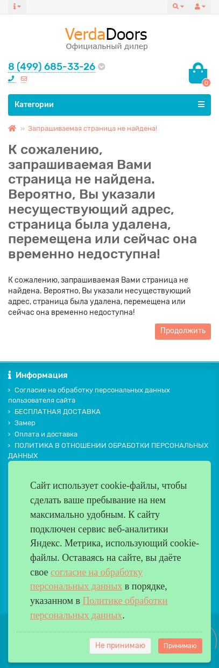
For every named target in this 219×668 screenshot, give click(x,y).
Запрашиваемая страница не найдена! (92, 128)
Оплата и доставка (42, 434)
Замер (22, 423)
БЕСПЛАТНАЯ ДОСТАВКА (54, 411)
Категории (109, 104)
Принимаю (180, 646)
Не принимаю (120, 645)
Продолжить (183, 330)
